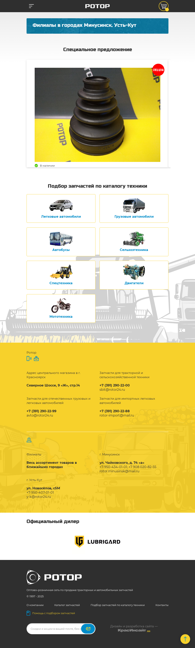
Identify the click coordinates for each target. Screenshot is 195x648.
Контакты (161, 605)
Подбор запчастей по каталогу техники (118, 605)
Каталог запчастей (67, 605)
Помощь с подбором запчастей (51, 613)
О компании (35, 605)
